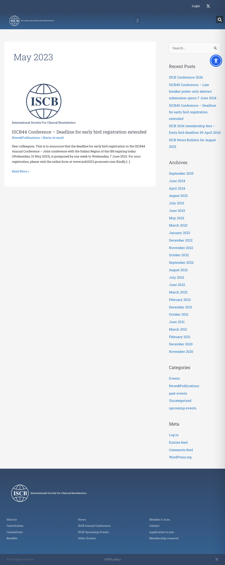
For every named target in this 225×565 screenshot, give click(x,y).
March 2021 (178, 329)
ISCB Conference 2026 (186, 77)
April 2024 (177, 188)
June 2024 (177, 181)
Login (196, 6)
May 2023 (176, 218)
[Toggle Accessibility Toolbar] (216, 60)
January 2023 (179, 232)
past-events (178, 393)
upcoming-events (182, 408)
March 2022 (178, 292)
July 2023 (176, 203)
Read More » (20, 171)
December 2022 (180, 240)
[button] (138, 20)
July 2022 (176, 277)
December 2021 (180, 307)
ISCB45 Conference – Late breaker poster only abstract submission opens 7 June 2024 (192, 91)
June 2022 (177, 284)
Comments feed (181, 450)
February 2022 (180, 299)
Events (174, 378)
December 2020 (181, 344)
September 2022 (181, 262)
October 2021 (178, 314)
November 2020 (181, 351)
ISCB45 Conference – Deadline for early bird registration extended (192, 112)
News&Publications (26, 137)
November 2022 (181, 247)
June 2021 (177, 322)
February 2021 (179, 337)
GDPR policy (112, 559)
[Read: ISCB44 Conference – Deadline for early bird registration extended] (44, 103)
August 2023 (178, 195)
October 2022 (179, 255)
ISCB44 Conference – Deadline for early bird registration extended (79, 132)
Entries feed (178, 442)
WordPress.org (180, 457)
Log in (174, 435)
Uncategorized (180, 400)
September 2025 (181, 173)
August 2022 (178, 270)
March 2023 (178, 225)
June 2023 (177, 210)
